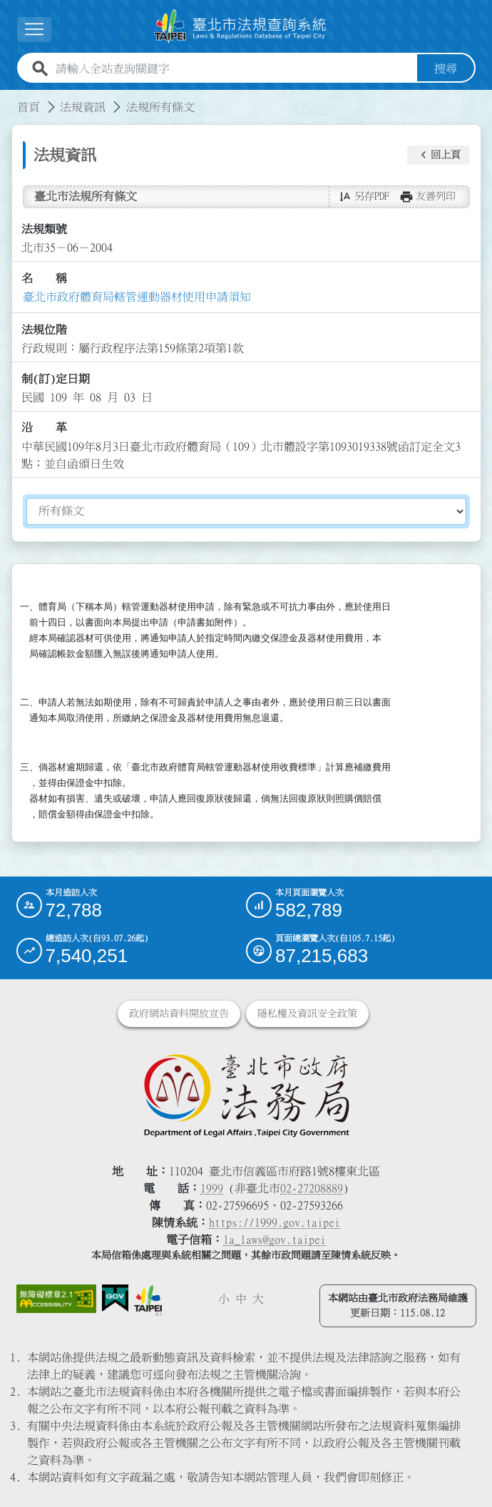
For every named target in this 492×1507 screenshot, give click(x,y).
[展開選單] (34, 29)
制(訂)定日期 (55, 378)
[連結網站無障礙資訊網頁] (56, 1298)
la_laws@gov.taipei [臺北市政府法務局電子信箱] (274, 1239)
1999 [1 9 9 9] (211, 1188)
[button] (438, 155)
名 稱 (44, 278)
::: (8, 98)
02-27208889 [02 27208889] (311, 1188)
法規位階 (44, 329)
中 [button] (241, 1298)
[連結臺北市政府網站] (148, 1300)
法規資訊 (83, 107)
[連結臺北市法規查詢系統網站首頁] (240, 26)
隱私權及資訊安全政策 (307, 1013)
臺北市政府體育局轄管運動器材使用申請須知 (137, 296)
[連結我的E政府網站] (115, 1298)
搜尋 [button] (445, 68)
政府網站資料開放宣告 (179, 1013)
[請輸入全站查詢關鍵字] (233, 68)
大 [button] (258, 1298)
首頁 (28, 107)
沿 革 (44, 427)
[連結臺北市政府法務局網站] (246, 1094)
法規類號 (44, 229)
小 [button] (224, 1298)
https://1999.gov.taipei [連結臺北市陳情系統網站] (274, 1222)
